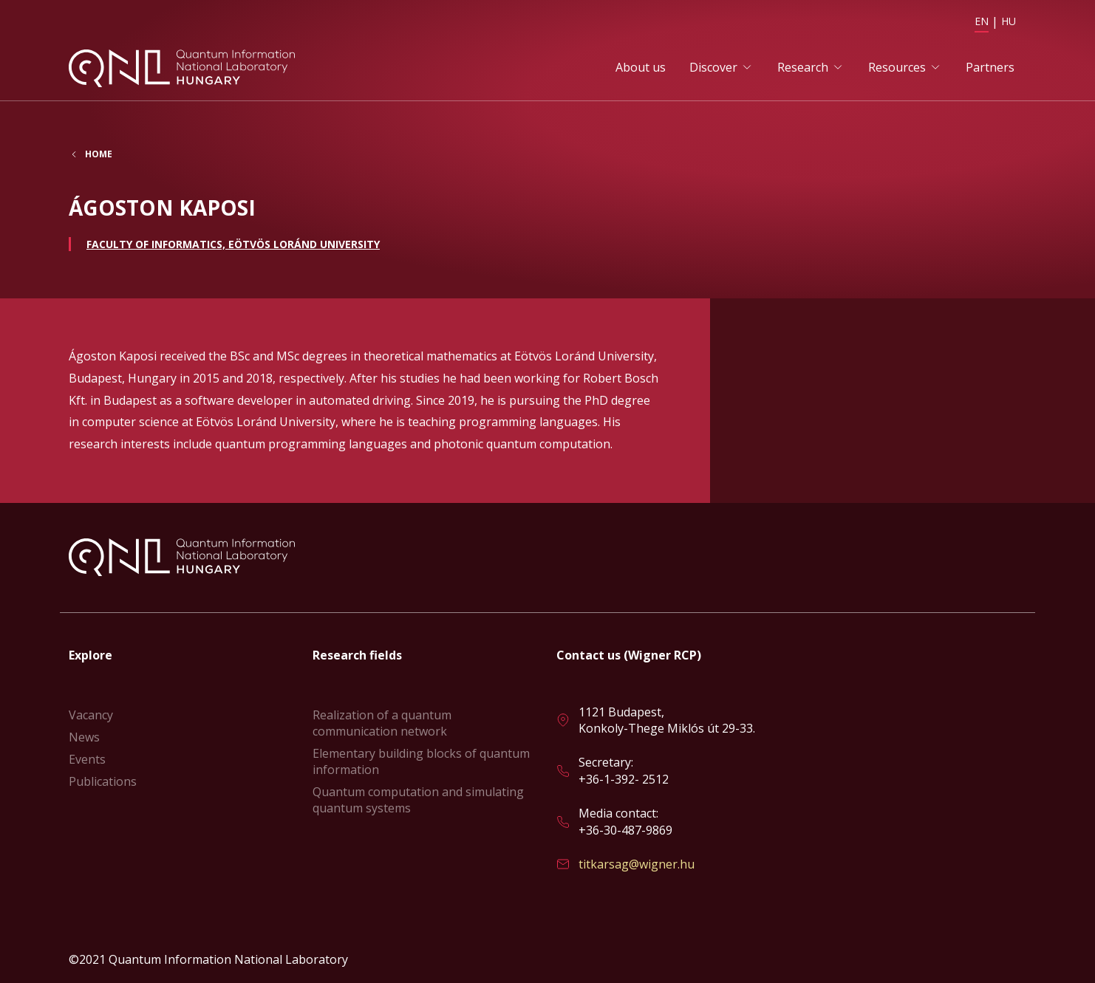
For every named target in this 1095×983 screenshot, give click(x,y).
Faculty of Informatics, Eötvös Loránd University (233, 244)
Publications (103, 781)
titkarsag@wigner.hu (637, 864)
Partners (990, 67)
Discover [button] (713, 67)
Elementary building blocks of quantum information (421, 761)
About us (640, 67)
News (84, 737)
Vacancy (91, 715)
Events (87, 759)
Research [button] (802, 67)
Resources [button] (897, 67)
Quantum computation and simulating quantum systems (418, 800)
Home (98, 154)
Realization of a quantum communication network (382, 723)
